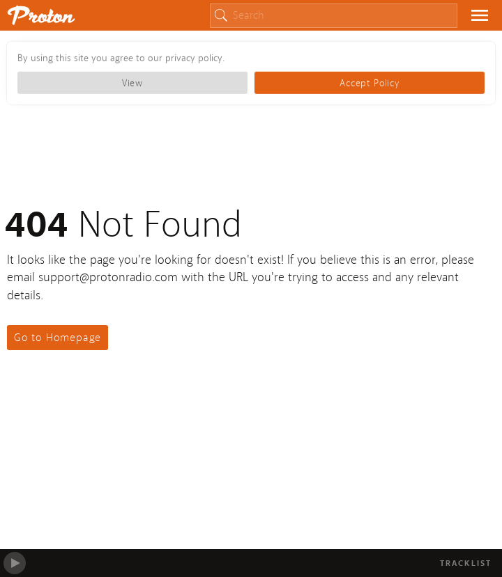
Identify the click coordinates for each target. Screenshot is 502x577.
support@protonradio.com (108, 277)
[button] (479, 16)
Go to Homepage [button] (57, 338)
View (132, 83)
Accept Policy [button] (369, 83)
